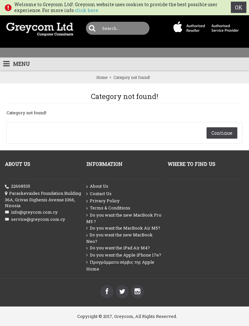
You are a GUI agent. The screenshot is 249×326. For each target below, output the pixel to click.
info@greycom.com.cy (31, 212)
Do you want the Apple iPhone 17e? (123, 255)
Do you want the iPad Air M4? (118, 248)
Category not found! (131, 77)
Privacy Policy (103, 201)
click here (86, 10)
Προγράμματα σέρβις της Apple (120, 262)
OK (239, 7)
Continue (221, 133)
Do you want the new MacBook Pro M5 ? (123, 218)
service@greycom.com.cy (35, 219)
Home (101, 77)
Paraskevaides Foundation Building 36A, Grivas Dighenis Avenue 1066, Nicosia (43, 199)
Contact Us (99, 194)
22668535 (17, 186)
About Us (97, 186)
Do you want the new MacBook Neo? (119, 238)
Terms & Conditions (108, 208)
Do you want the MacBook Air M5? (123, 228)
